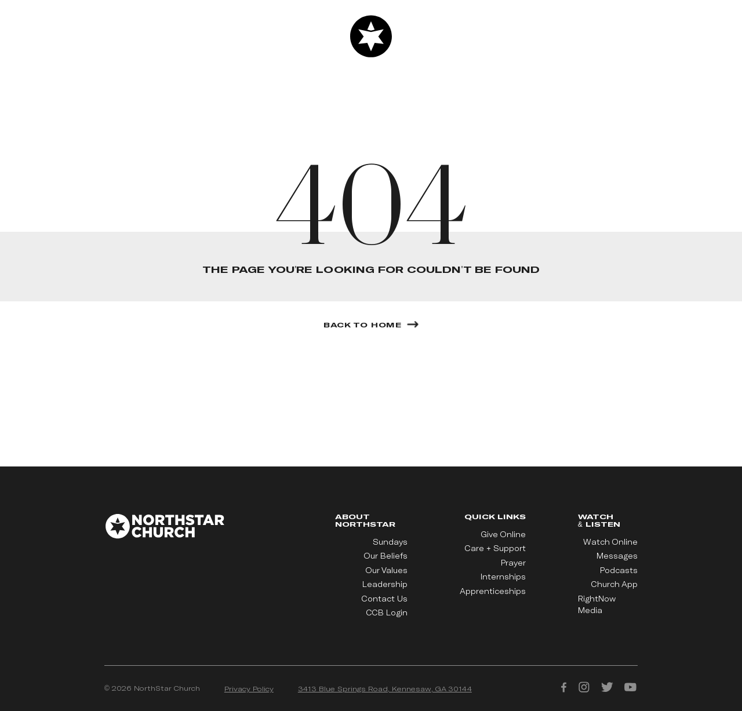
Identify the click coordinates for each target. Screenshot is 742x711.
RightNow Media (597, 604)
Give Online (503, 534)
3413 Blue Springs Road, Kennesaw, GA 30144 (385, 688)
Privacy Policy (249, 688)
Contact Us (385, 598)
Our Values (387, 570)
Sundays (390, 541)
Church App (614, 584)
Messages (617, 555)
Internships (503, 576)
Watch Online (610, 541)
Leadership (385, 584)
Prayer (513, 562)
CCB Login (387, 612)
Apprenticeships (493, 591)
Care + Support (495, 548)
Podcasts (619, 570)
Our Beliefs (386, 555)
